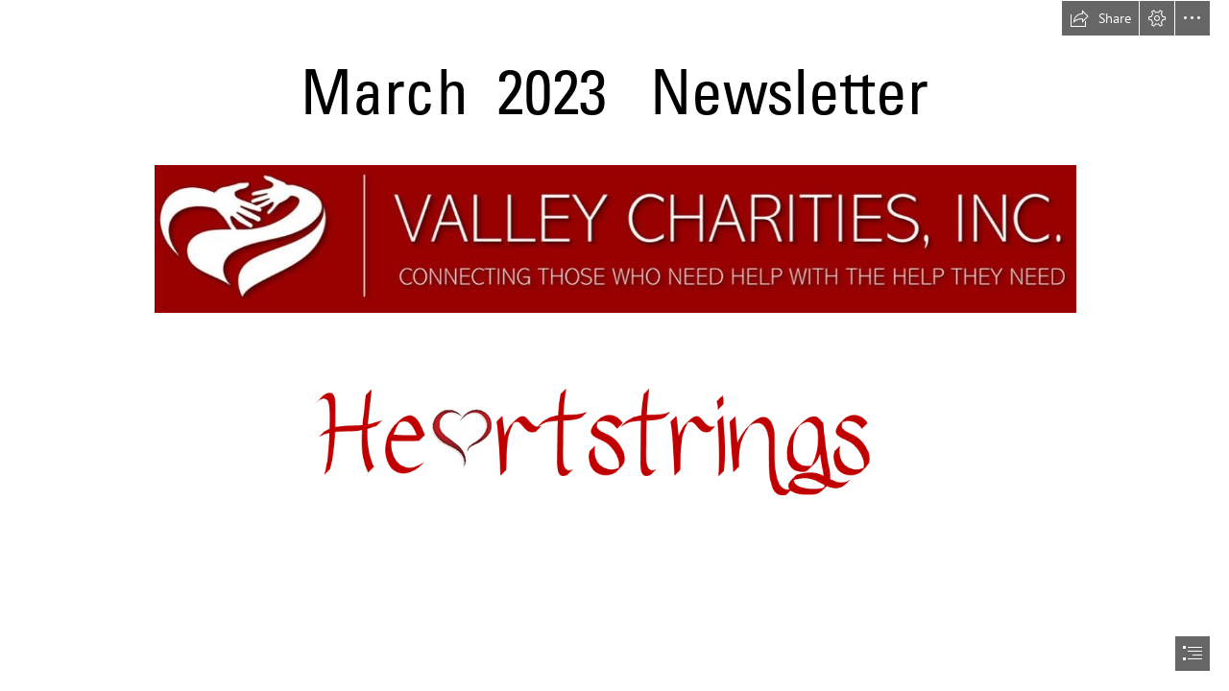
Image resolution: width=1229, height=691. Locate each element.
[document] (614, 345)
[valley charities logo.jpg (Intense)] (614, 238)
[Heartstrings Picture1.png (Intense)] (614, 456)
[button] (1100, 18)
